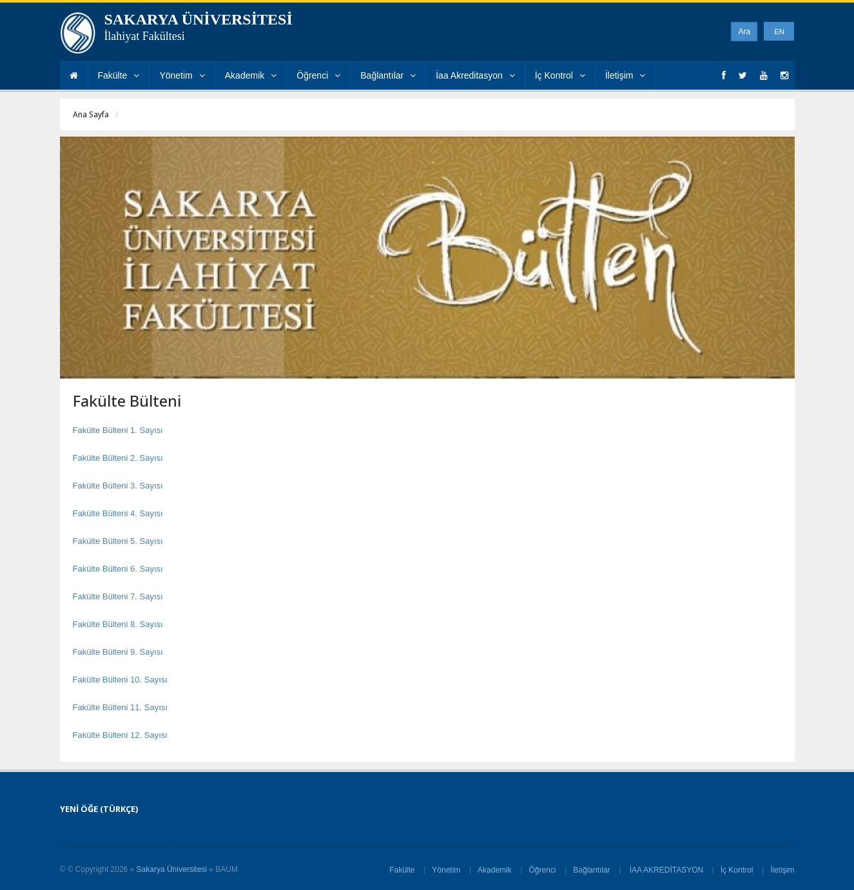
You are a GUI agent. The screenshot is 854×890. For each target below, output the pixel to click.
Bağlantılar (388, 75)
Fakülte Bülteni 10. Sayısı (120, 679)
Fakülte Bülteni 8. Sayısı (118, 624)
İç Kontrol (560, 75)
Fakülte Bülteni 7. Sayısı (118, 596)
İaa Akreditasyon (475, 75)
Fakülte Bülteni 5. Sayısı (118, 541)
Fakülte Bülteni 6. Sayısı (118, 569)
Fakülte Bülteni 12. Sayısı (120, 735)
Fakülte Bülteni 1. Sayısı (118, 430)
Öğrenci (318, 75)
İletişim (625, 75)
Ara (744, 31)
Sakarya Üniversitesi (172, 869)
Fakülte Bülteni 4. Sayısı (118, 513)
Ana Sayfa (91, 114)
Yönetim (181, 75)
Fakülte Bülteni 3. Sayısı (118, 485)
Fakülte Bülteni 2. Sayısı (118, 458)
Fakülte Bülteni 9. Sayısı (118, 652)
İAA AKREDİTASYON (666, 870)
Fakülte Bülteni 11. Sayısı (120, 707)
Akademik (251, 75)
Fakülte (119, 75)
